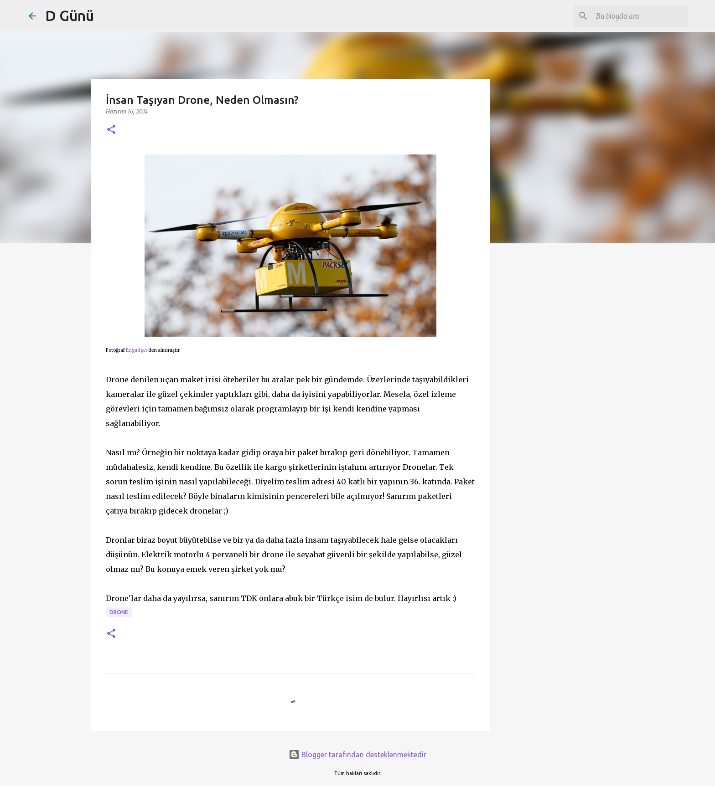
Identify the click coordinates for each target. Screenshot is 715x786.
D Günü (69, 15)
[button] (111, 130)
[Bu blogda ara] (640, 16)
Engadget (136, 350)
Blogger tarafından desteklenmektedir (357, 754)
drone (118, 612)
